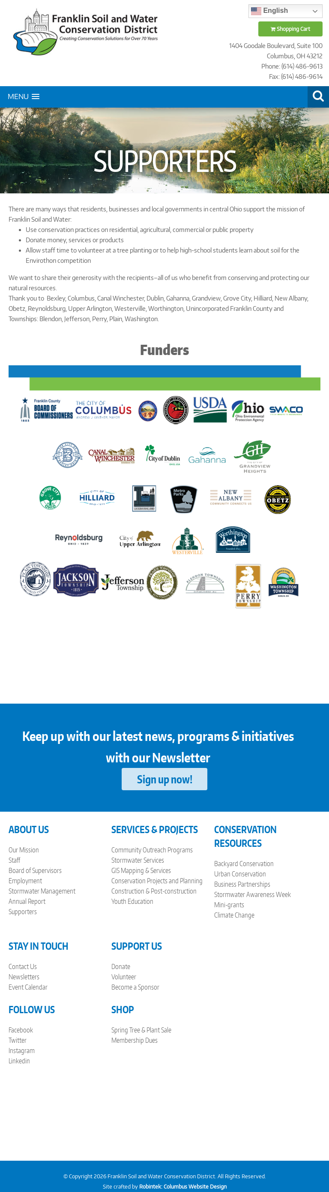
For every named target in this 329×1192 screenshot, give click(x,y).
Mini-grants (229, 904)
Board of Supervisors (35, 870)
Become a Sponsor (135, 987)
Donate (120, 966)
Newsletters (24, 976)
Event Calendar (28, 987)
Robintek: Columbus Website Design (183, 1186)
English (269, 11)
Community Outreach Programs (152, 850)
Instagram (22, 1050)
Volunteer (123, 976)
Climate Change (234, 915)
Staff (14, 860)
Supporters (23, 911)
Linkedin (19, 1061)
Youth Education (132, 901)
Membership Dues (134, 1040)
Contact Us (23, 966)
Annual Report (27, 901)
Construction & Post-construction (154, 891)
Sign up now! (164, 779)
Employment (25, 880)
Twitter (18, 1040)
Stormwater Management (42, 891)
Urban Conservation (240, 874)
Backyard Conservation (244, 863)
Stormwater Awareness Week (252, 894)
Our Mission (24, 850)
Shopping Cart (290, 29)
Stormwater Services (137, 860)
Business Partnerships (242, 884)
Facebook (21, 1030)
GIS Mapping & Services (141, 870)
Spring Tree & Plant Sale (141, 1030)
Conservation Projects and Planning (157, 880)
